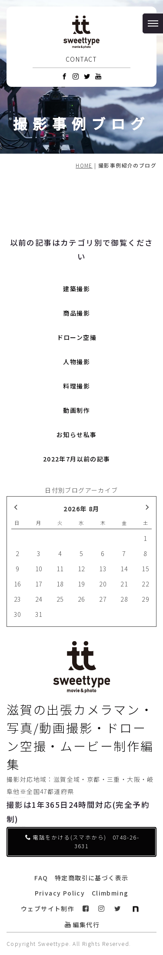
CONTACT (81, 59)
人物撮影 (76, 361)
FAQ (41, 877)
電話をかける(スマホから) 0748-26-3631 (82, 841)
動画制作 (76, 410)
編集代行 (82, 924)
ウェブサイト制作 (47, 908)
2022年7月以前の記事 (76, 458)
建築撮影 (76, 288)
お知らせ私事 (76, 434)
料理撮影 (76, 386)
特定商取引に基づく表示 (91, 877)
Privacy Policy (60, 893)
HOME (84, 165)
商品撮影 (76, 313)
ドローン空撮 (76, 337)
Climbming (110, 893)
